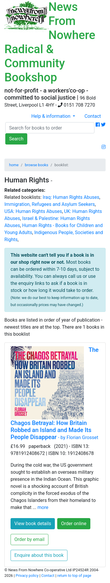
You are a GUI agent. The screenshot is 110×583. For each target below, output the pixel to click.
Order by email (29, 539)
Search (16, 139)
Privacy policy (27, 575)
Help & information (51, 116)
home (13, 165)
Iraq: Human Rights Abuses (71, 197)
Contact (92, 116)
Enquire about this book (39, 555)
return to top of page (74, 575)
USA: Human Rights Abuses (33, 211)
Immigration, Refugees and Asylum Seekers (49, 204)
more (43, 507)
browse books (36, 165)
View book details (32, 523)
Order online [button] (73, 523)
